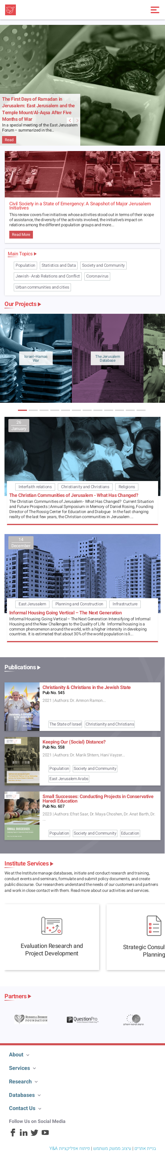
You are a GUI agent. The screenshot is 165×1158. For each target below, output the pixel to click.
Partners (15, 996)
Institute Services (26, 864)
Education (130, 833)
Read (9, 140)
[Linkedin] (24, 1135)
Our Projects (20, 304)
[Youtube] (45, 1135)
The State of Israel (65, 724)
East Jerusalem (32, 604)
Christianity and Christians (85, 487)
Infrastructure (125, 604)
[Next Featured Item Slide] (70, 120)
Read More (21, 234)
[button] (22, 410)
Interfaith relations (35, 487)
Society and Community (103, 265)
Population (25, 265)
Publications (20, 667)
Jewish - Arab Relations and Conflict (48, 276)
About (16, 1055)
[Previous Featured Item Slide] (77, 120)
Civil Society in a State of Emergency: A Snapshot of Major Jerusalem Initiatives (80, 206)
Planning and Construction (79, 604)
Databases (22, 1095)
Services (19, 1068)
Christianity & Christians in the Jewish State (87, 687)
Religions (127, 487)
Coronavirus (97, 276)
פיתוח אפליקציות (74, 1148)
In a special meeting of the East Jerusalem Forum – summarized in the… (39, 128)
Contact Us (22, 1108)
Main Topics (20, 254)
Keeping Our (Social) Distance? (74, 742)
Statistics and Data (59, 265)
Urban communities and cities (42, 287)
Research (20, 1082)
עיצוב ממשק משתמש (112, 1148)
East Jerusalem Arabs (68, 779)
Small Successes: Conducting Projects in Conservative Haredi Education (98, 799)
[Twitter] (34, 1135)
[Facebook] (13, 1135)
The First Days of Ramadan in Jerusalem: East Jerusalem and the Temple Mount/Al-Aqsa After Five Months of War (38, 109)
